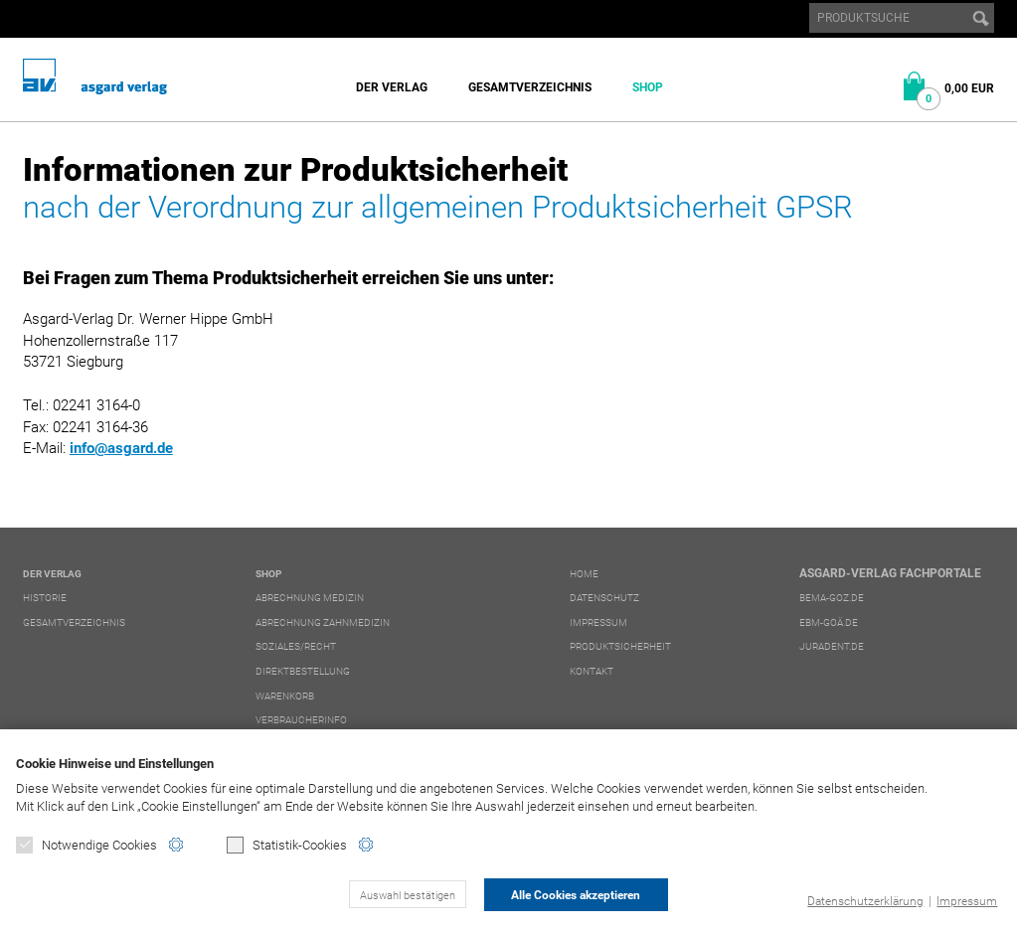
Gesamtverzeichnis (530, 87)
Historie (45, 597)
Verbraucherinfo (301, 719)
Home (584, 573)
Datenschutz (604, 597)
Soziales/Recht (295, 646)
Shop (647, 87)
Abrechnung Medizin (309, 597)
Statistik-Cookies (287, 844)
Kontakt (591, 671)
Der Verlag (391, 87)
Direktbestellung (302, 671)
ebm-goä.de (828, 622)
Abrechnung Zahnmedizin (322, 622)
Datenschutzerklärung (865, 901)
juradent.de (831, 646)
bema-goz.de (831, 597)
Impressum (966, 901)
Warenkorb (284, 696)
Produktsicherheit (620, 646)
